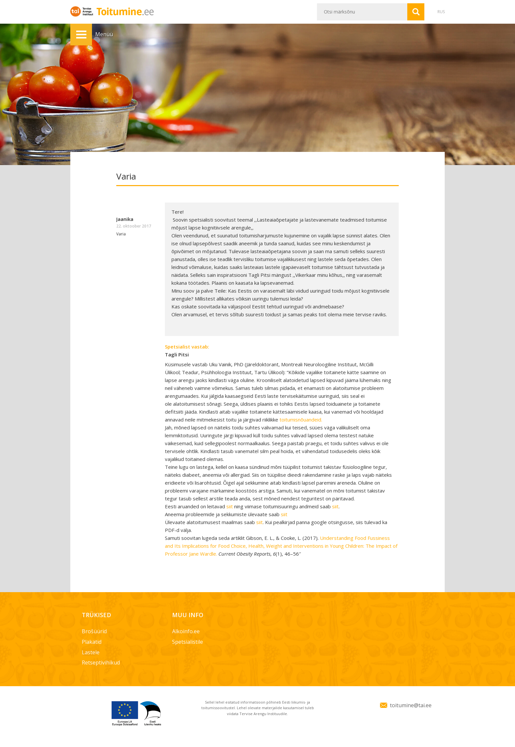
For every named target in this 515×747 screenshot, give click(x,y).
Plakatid (91, 641)
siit (229, 506)
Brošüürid (94, 631)
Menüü (81, 34)
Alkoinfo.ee (186, 631)
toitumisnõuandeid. (301, 419)
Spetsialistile (187, 641)
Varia (121, 234)
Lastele (91, 652)
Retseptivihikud (101, 662)
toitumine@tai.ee (411, 705)
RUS (441, 11)
